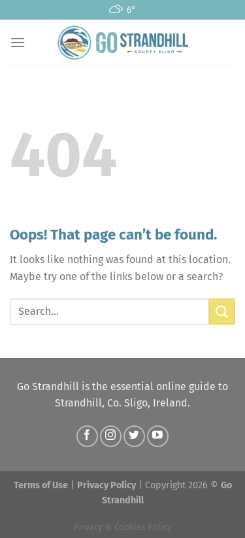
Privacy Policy (106, 485)
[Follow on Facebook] (87, 436)
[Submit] (222, 311)
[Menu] (17, 42)
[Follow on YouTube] (158, 436)
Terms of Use (41, 485)
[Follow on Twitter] (134, 436)
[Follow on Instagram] (111, 436)
